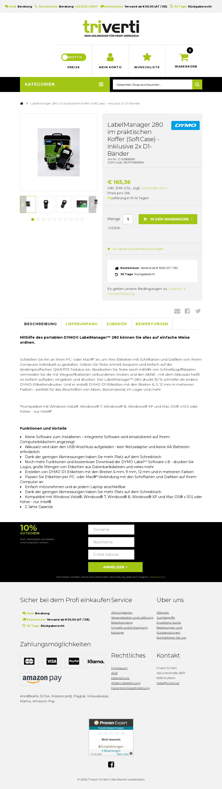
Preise (73, 67)
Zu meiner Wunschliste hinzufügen (135, 249)
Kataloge (117, 632)
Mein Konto (110, 67)
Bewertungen (152, 324)
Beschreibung (40, 324)
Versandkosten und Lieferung (132, 617)
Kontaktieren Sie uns (171, 637)
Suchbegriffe (166, 617)
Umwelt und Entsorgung (129, 627)
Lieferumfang (82, 324)
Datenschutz (158, 577)
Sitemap (163, 612)
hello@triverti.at (168, 683)
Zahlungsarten (122, 612)
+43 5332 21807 (86, 6)
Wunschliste (147, 67)
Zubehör (116, 324)
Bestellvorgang (122, 622)
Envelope (177, 311)
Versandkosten (154, 188)
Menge (113, 219)
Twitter (198, 311)
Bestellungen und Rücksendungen (169, 630)
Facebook (187, 311)
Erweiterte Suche (169, 622)
